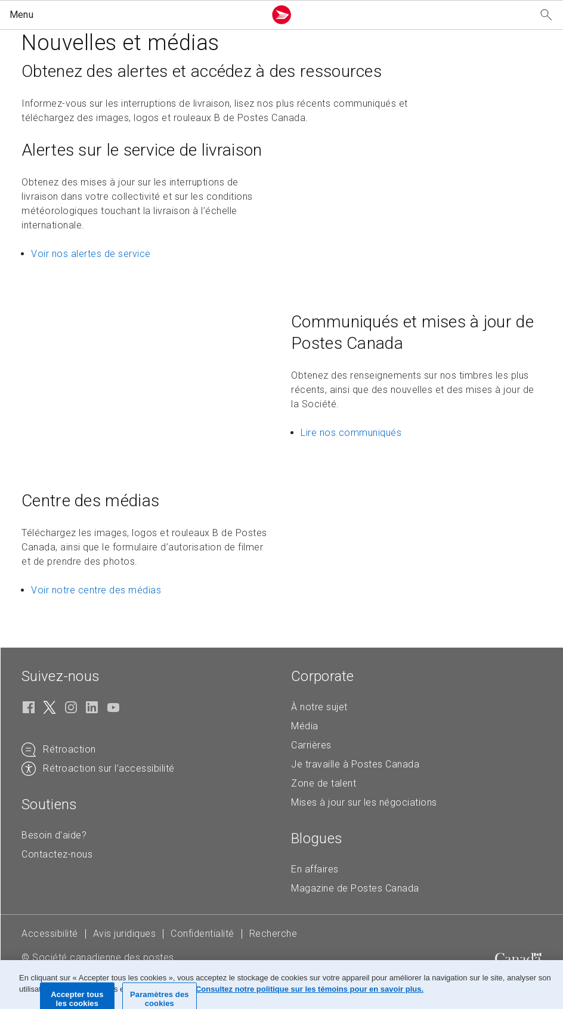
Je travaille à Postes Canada (355, 764)
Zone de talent (323, 783)
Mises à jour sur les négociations (364, 802)
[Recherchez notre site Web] (546, 15)
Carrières (311, 745)
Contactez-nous (56, 854)
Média (304, 726)
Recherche (273, 933)
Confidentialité (202, 933)
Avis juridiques (124, 933)
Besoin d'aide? (53, 835)
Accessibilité (49, 933)
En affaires (315, 869)
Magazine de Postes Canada (355, 888)
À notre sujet (319, 707)
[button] (135, 15)
